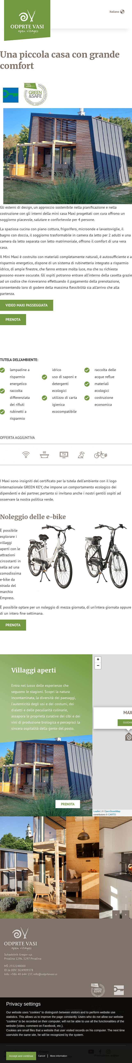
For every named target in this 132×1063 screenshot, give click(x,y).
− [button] (98, 666)
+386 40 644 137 (21, 974)
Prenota (13, 319)
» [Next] (125, 914)
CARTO (112, 814)
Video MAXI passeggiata (27, 305)
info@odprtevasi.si (45, 974)
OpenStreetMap (112, 811)
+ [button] (98, 660)
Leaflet (96, 811)
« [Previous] (116, 914)
